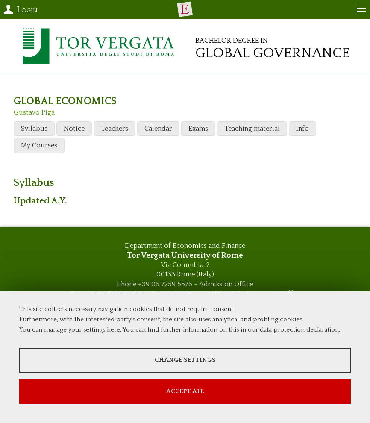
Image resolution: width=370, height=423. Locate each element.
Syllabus (34, 128)
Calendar (158, 128)
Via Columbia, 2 (185, 265)
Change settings (185, 360)
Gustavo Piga (34, 112)
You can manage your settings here (69, 329)
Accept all (185, 391)
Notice (74, 128)
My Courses (39, 145)
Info (302, 128)
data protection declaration (299, 329)
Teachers (114, 128)
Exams (198, 128)
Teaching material (252, 128)
